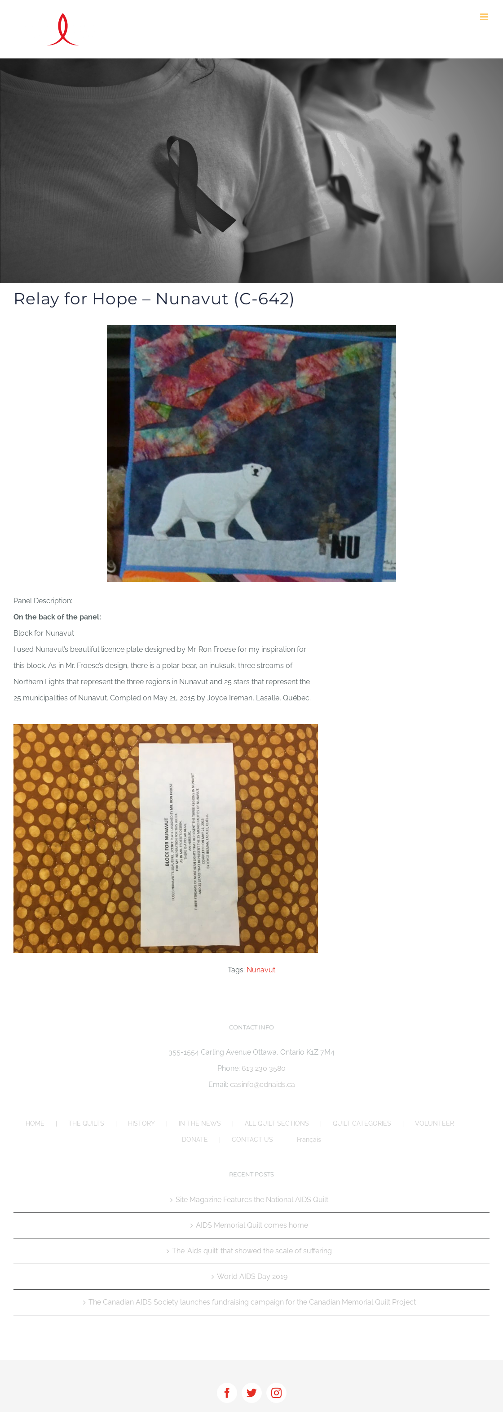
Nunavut (261, 970)
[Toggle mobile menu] (485, 17)
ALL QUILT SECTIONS (277, 1123)
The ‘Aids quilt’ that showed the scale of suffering (252, 1251)
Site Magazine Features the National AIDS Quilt (252, 1199)
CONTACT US (252, 1139)
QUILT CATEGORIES (362, 1123)
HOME (35, 1123)
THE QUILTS (86, 1123)
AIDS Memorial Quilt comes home (252, 1225)
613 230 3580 (264, 1068)
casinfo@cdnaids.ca (262, 1084)
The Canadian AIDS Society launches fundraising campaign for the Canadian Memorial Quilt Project (252, 1302)
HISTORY (141, 1123)
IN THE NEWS (200, 1123)
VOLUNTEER (434, 1123)
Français (309, 1139)
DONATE (195, 1139)
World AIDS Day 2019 (252, 1276)
